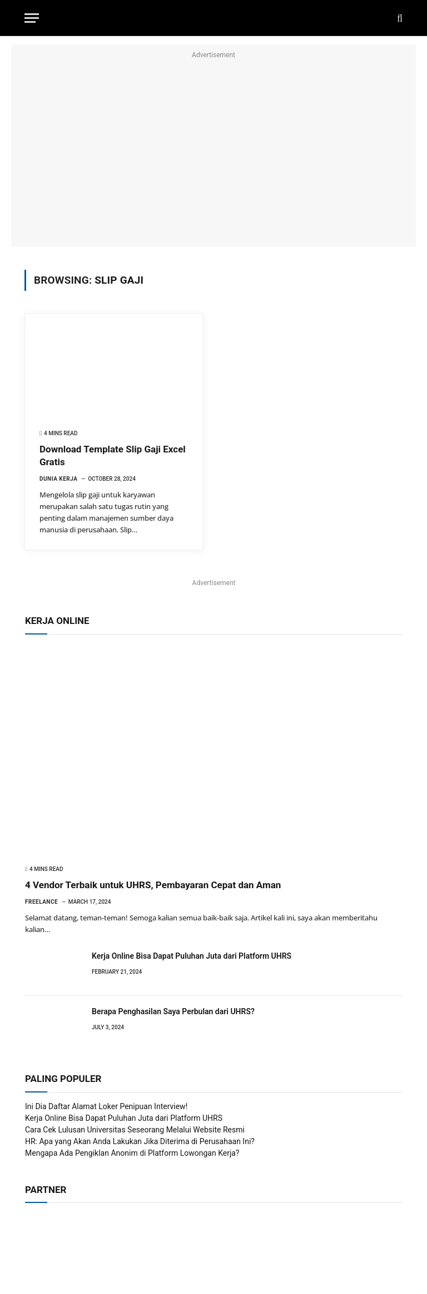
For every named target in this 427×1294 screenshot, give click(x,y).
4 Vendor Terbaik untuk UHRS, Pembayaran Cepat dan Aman (153, 884)
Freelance (41, 902)
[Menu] (31, 18)
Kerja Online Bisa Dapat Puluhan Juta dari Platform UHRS (191, 955)
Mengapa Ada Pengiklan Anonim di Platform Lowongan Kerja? (132, 1153)
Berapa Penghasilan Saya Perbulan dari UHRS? (173, 1011)
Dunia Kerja (58, 479)
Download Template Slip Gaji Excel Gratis (112, 455)
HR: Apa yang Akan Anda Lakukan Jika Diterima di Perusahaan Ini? (140, 1141)
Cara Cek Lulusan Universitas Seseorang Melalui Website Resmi (135, 1129)
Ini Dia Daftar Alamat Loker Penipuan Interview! (106, 1106)
